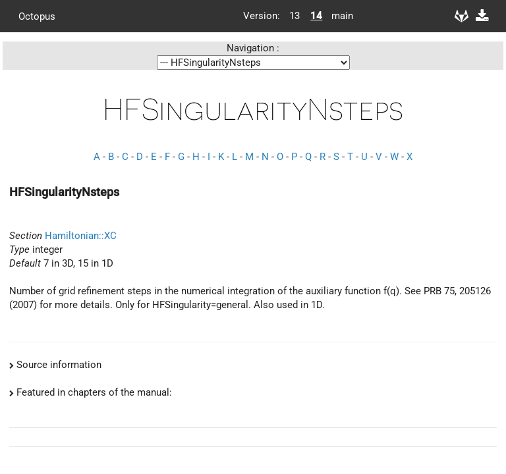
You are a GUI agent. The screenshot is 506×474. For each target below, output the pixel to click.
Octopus (36, 16)
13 (294, 16)
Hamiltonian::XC (81, 236)
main (337, 16)
